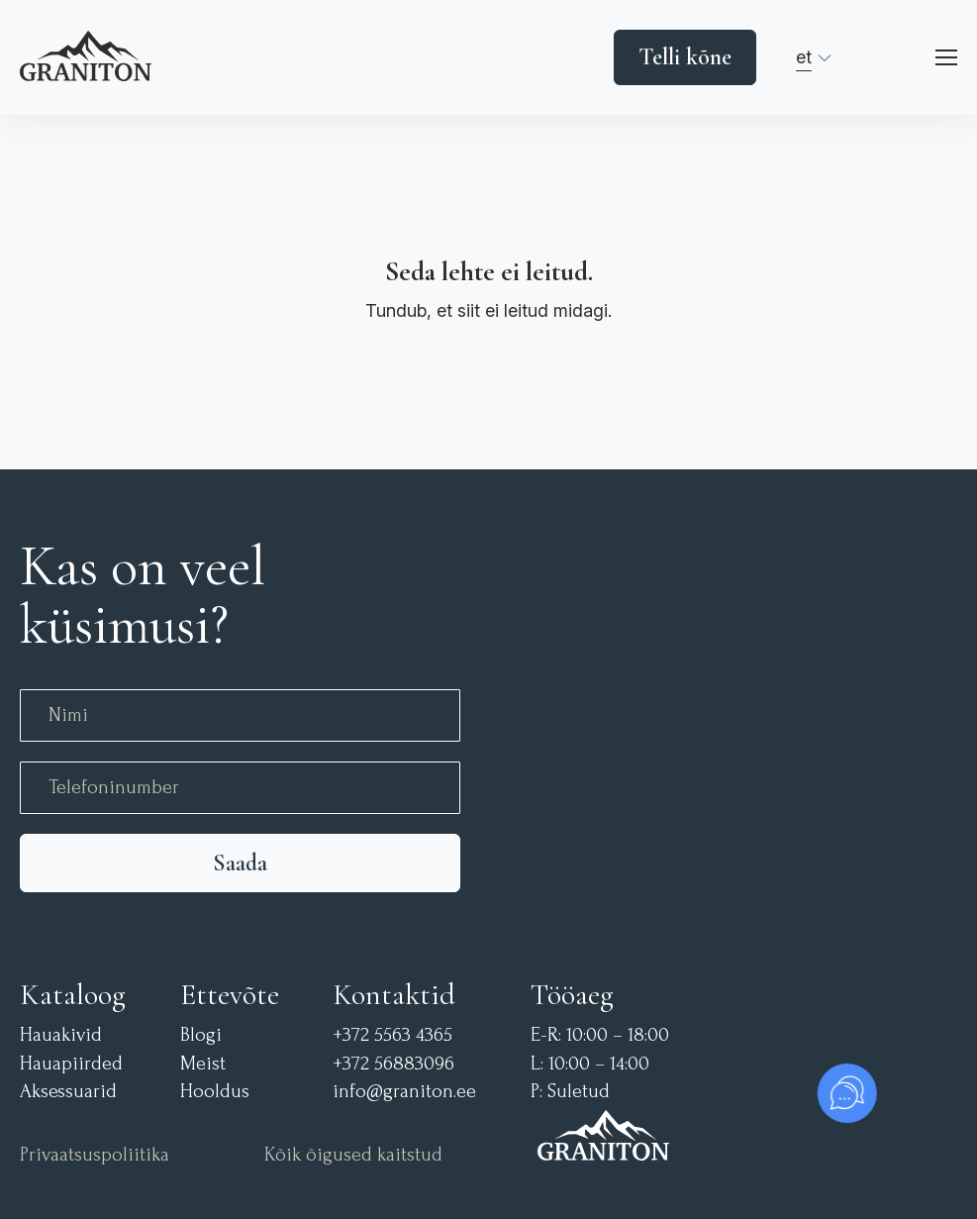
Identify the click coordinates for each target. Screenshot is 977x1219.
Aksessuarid (68, 1091)
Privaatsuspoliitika (94, 1155)
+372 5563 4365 (392, 1035)
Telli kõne (685, 57)
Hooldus (214, 1091)
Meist (203, 1064)
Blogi (201, 1035)
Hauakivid (61, 1035)
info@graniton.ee (404, 1091)
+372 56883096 (393, 1064)
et (804, 57)
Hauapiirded (71, 1064)
